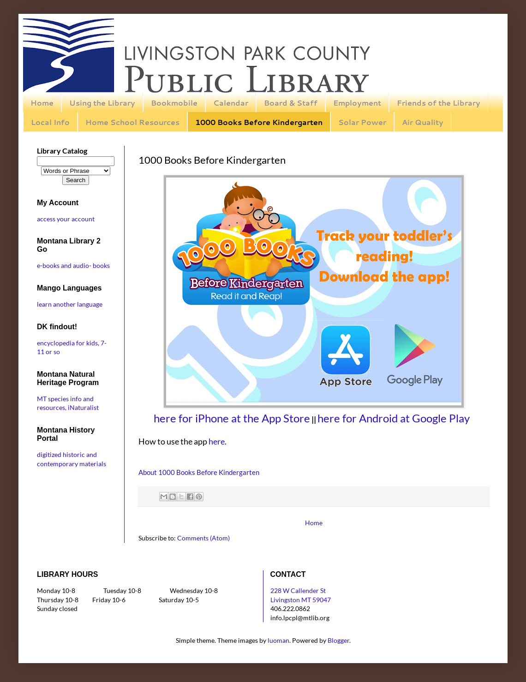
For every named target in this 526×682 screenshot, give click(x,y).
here (217, 441)
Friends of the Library (438, 102)
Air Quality (422, 122)
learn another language (69, 304)
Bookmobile (174, 102)
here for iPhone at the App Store (232, 418)
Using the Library (102, 102)
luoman (278, 640)
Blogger (338, 640)
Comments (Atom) (203, 538)
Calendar (230, 102)
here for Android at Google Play (393, 418)
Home (42, 102)
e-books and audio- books (73, 265)
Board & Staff (290, 102)
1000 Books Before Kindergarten (259, 122)
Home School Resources (132, 122)
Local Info (50, 122)
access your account (66, 219)
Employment (357, 102)
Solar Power (362, 122)
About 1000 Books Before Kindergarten (198, 472)
